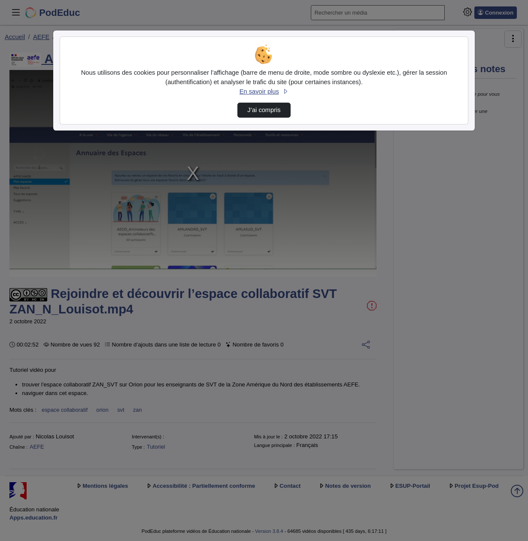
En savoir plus (264, 91)
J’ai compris (263, 109)
